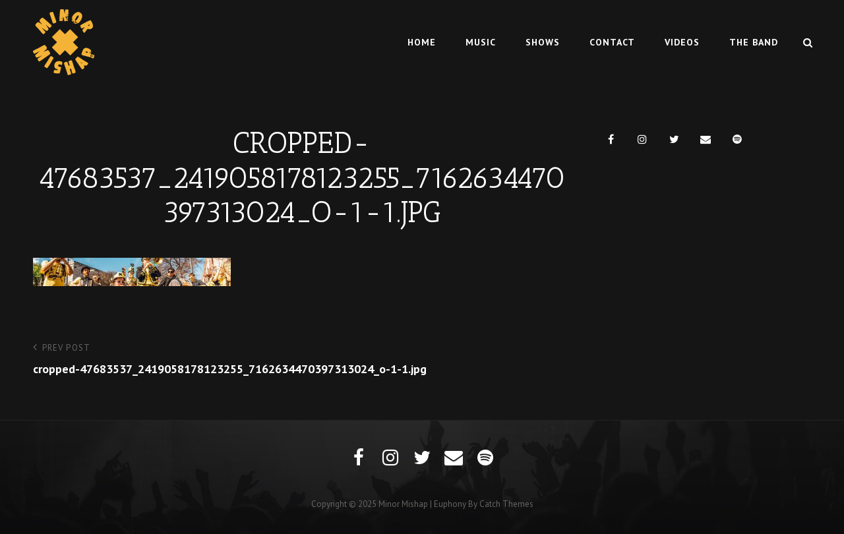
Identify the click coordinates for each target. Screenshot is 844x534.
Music (481, 42)
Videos (682, 42)
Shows (543, 42)
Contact (612, 42)
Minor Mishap (403, 504)
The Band (753, 42)
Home (421, 42)
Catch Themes (506, 504)
